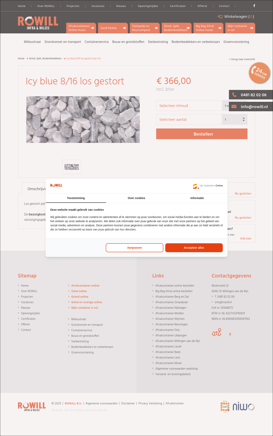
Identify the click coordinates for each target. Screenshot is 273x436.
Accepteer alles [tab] (194, 247)
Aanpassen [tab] (134, 247)
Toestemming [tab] (76, 198)
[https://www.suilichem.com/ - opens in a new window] (208, 186)
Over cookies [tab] (136, 198)
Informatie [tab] (197, 198)
